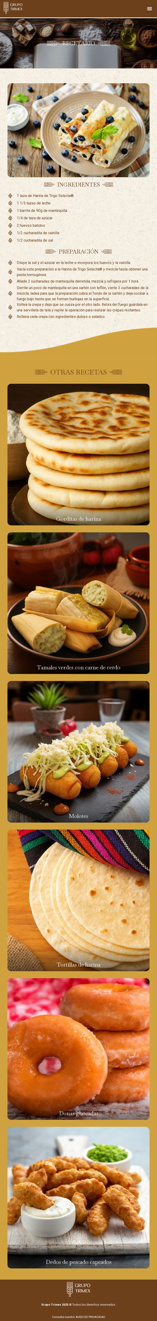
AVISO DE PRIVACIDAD (90, 1317)
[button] (149, 9)
